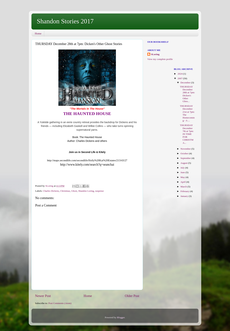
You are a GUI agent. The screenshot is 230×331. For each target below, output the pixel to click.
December (186, 82)
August (184, 163)
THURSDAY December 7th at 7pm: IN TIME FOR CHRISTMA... (187, 134)
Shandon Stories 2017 (65, 21)
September (186, 158)
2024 (180, 73)
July (183, 167)
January (185, 196)
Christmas (65, 191)
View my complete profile (160, 59)
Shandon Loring (86, 191)
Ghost (74, 191)
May (183, 177)
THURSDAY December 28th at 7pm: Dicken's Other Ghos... (187, 94)
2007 (180, 78)
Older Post (132, 296)
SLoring (155, 54)
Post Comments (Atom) (59, 303)
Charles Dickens (51, 191)
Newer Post (43, 296)
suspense (99, 191)
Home (38, 33)
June (183, 172)
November (186, 148)
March (184, 186)
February (185, 191)
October (185, 153)
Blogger (121, 317)
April (183, 182)
